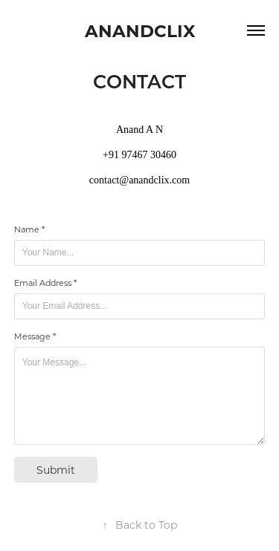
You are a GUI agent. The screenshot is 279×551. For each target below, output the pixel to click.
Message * (35, 336)
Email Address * (45, 283)
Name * (29, 229)
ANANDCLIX (140, 30)
